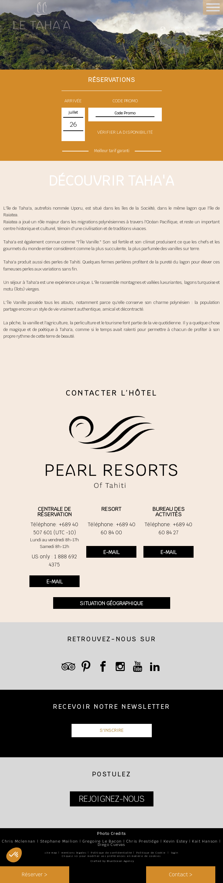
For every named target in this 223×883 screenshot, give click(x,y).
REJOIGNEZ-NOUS (111, 799)
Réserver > (34, 874)
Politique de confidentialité (111, 852)
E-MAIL (54, 581)
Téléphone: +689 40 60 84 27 (168, 528)
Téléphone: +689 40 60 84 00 (111, 528)
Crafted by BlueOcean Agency (112, 861)
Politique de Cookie (151, 852)
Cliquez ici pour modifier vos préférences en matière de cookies (111, 856)
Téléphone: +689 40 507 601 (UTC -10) (54, 528)
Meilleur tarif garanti (111, 150)
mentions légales (74, 852)
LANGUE (176, 28)
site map (50, 852)
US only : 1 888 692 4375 (54, 560)
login (175, 852)
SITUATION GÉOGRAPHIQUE (111, 603)
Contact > (180, 874)
